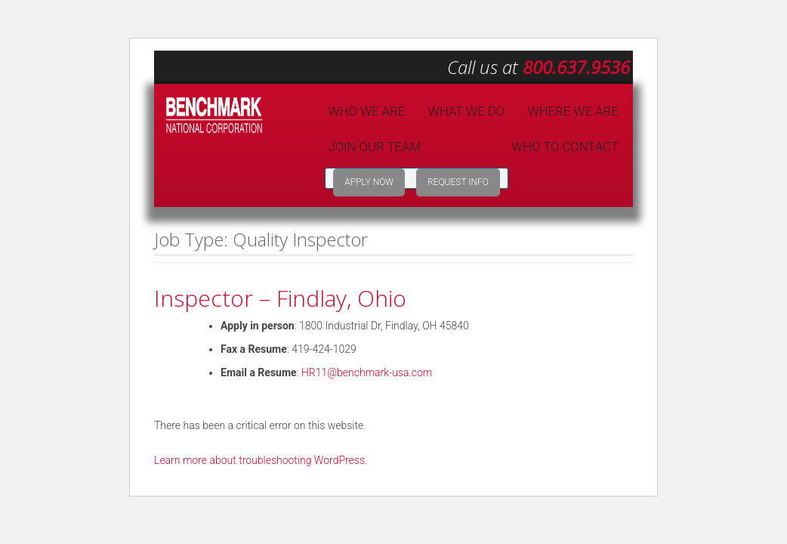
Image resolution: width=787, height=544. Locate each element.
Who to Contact (565, 146)
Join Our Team (375, 146)
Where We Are (573, 111)
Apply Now (369, 182)
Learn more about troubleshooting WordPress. (260, 460)
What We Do (466, 111)
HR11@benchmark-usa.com (366, 372)
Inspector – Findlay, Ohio (280, 298)
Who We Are (367, 111)
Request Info (458, 182)
